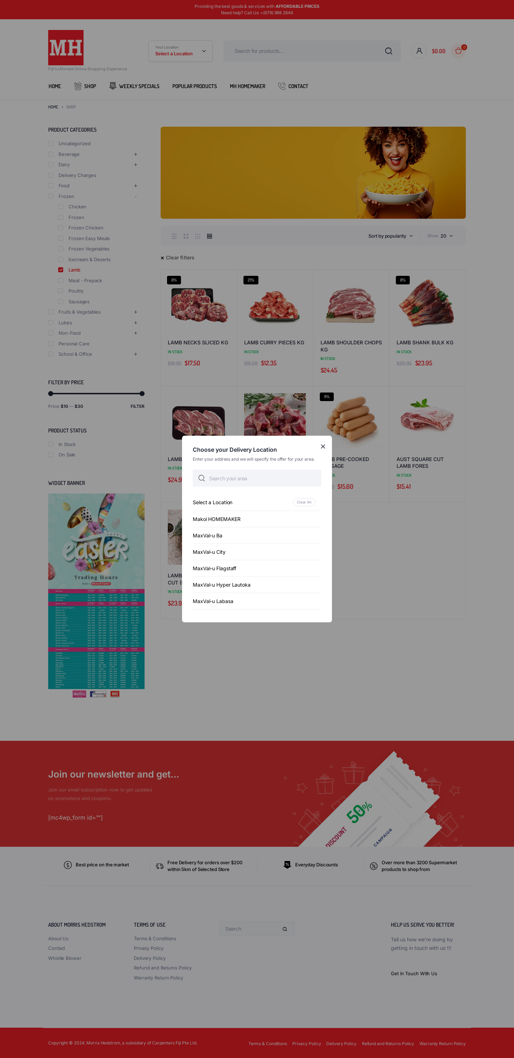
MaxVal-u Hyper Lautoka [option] (222, 585)
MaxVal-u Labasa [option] (213, 601)
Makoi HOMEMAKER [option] (217, 519)
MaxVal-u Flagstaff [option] (214, 568)
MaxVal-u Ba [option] (207, 535)
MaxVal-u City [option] (209, 552)
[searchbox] (257, 478)
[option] (257, 502)
